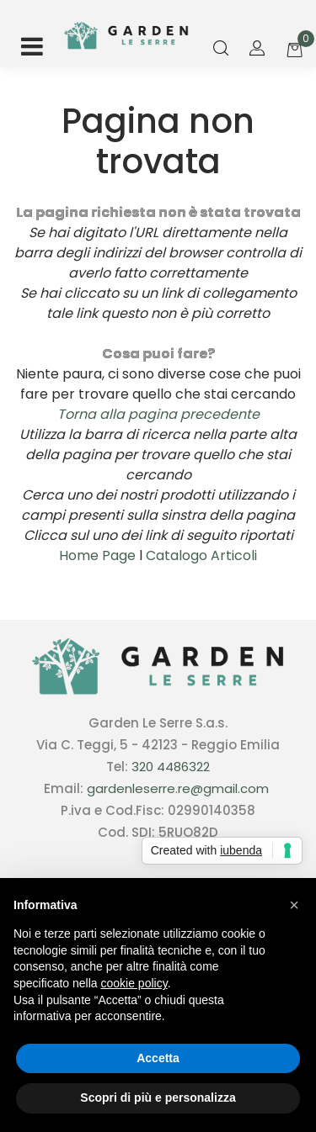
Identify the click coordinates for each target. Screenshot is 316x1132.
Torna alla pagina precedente (158, 414)
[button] (221, 49)
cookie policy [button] (134, 983)
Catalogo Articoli (201, 555)
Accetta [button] (158, 1058)
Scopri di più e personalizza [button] (157, 1097)
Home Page (99, 555)
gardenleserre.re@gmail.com (178, 788)
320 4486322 (170, 766)
